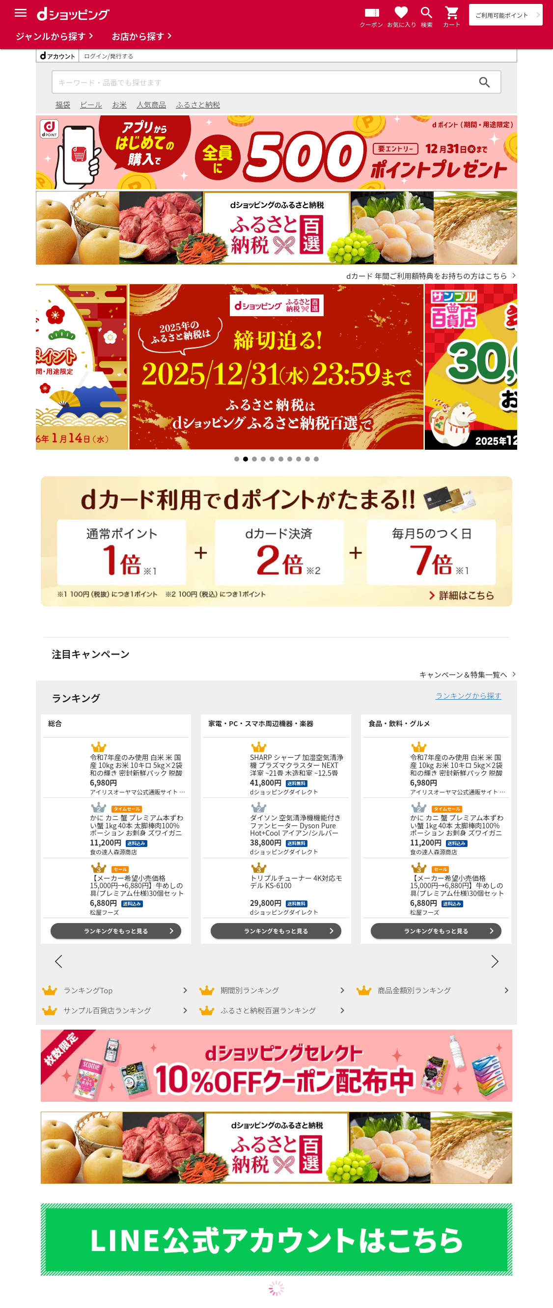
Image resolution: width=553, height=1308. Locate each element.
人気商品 (151, 104)
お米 (119, 104)
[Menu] (20, 13)
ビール (91, 104)
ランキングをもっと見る (115, 930)
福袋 (62, 104)
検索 (485, 82)
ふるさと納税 (198, 104)
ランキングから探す (468, 695)
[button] (452, 13)
